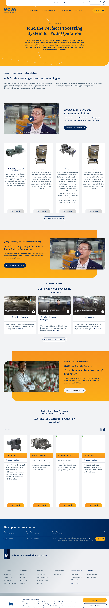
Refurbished (78, 10)
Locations (83, 3)
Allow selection (95, 595)
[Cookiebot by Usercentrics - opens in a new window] (11, 604)
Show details (90, 604)
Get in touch (97, 10)
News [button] (66, 3)
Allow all (94, 590)
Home (49, 3)
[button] (49, 10)
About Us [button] (57, 3)
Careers (74, 3)
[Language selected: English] (95, 3)
